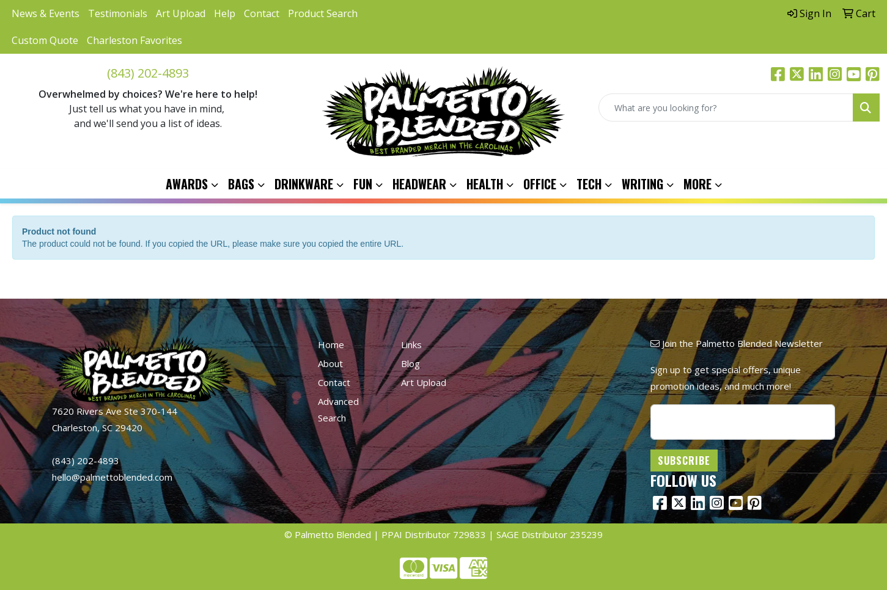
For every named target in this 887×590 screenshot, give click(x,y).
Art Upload (180, 13)
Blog (410, 363)
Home (331, 344)
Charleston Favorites (134, 40)
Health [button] (484, 184)
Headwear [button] (419, 184)
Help (224, 13)
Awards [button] (187, 184)
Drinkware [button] (303, 184)
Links (411, 344)
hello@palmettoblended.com (112, 477)
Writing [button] (642, 184)
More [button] (697, 184)
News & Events (45, 13)
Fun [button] (362, 184)
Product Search (323, 13)
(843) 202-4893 (148, 73)
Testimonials (117, 13)
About (330, 363)
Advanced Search (338, 409)
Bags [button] (241, 184)
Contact (261, 13)
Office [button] (539, 184)
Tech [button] (589, 184)
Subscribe (684, 460)
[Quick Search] (725, 107)
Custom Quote (45, 40)
